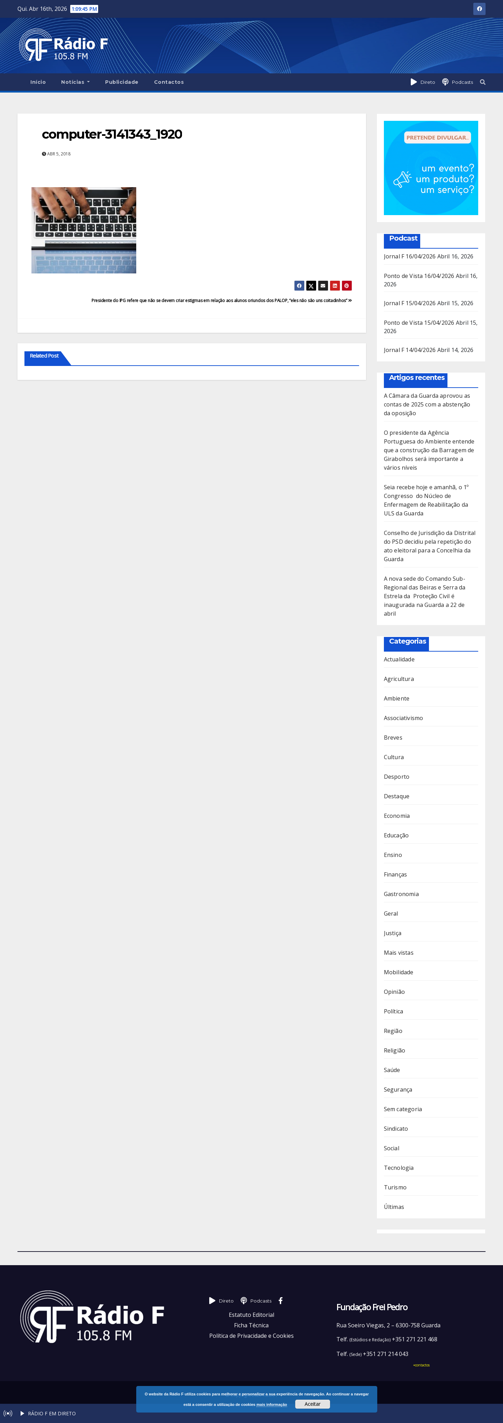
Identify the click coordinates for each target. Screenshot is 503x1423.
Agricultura (399, 679)
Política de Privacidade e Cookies (251, 1336)
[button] (483, 82)
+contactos (421, 1365)
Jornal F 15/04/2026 (410, 303)
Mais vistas (399, 952)
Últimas (394, 1207)
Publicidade (122, 82)
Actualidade (399, 659)
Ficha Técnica (251, 1325)
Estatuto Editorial (251, 1315)
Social (391, 1148)
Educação (396, 835)
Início (38, 82)
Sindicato (396, 1128)
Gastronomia (401, 894)
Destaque (397, 796)
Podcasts (462, 82)
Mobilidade (399, 972)
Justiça (392, 933)
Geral (391, 913)
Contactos (169, 82)
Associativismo (403, 718)
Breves (393, 737)
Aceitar (312, 1404)
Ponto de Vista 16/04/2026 (419, 276)
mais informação (271, 1404)
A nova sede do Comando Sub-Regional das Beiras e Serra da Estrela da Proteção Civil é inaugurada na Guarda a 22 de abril (425, 596)
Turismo (395, 1187)
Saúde (392, 1070)
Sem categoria (403, 1109)
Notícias (75, 82)
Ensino (393, 855)
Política (393, 1011)
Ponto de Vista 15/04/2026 (419, 323)
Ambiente (397, 698)
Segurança (398, 1089)
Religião (395, 1050)
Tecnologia (399, 1168)
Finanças (395, 874)
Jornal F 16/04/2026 (410, 256)
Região (393, 1031)
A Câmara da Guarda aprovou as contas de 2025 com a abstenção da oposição (427, 404)
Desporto (397, 776)
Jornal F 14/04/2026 (410, 350)
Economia (397, 816)
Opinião (394, 992)
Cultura (394, 757)
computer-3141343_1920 (112, 134)
